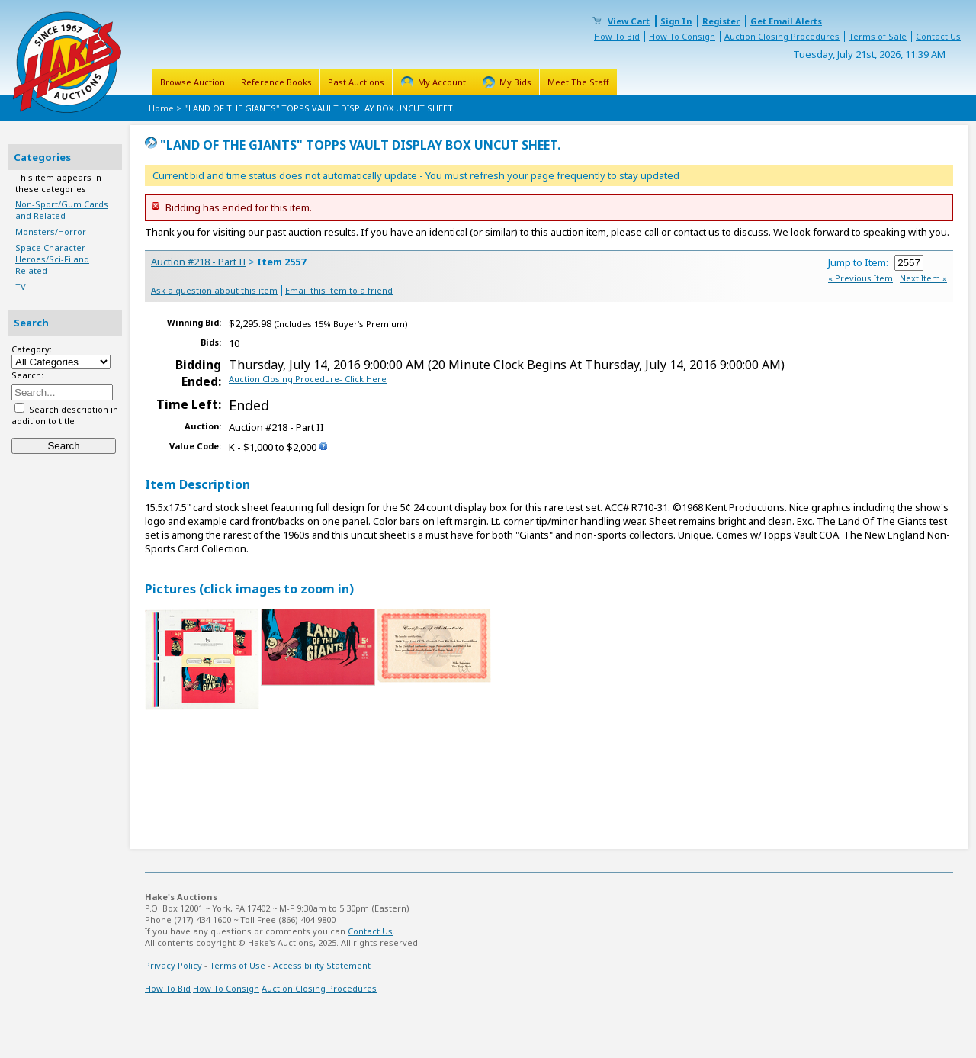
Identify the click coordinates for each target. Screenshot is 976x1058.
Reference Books (276, 82)
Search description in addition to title (64, 415)
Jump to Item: (875, 262)
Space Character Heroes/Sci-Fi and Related (52, 259)
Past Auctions (356, 82)
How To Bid (617, 36)
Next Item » (923, 278)
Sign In (676, 21)
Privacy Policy (173, 965)
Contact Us (938, 36)
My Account (442, 82)
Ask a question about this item (214, 290)
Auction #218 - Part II (198, 262)
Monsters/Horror (50, 231)
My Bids (515, 82)
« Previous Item (860, 278)
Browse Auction (192, 82)
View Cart (629, 21)
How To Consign (682, 36)
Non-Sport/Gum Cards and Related (61, 209)
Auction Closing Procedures (782, 36)
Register (721, 21)
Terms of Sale (878, 36)
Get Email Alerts (786, 21)
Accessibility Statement (322, 965)
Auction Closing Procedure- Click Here (308, 378)
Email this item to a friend (339, 290)
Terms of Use (237, 965)
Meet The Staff (578, 82)
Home (161, 108)
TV (20, 286)
